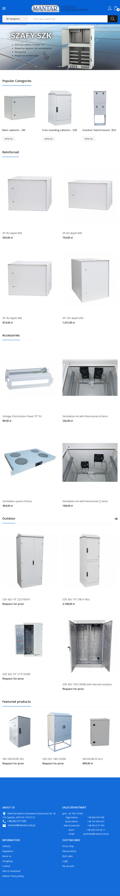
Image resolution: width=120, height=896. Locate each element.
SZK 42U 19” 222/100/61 (16, 599)
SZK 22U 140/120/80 (54, 759)
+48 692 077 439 (16, 821)
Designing (7, 861)
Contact (6, 866)
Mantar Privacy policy (13, 876)
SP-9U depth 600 (12, 233)
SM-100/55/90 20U (13, 759)
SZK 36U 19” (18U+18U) (76, 599)
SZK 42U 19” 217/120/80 (16, 674)
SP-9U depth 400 (12, 318)
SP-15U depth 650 (72, 318)
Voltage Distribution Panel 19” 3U (22, 416)
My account (68, 866)
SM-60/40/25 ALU (93, 759)
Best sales (67, 856)
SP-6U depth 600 (72, 233)
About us (6, 856)
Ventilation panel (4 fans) (17, 501)
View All (9, 138)
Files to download (11, 871)
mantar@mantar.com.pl (21, 825)
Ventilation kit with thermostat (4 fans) (85, 416)
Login (65, 861)
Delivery (6, 846)
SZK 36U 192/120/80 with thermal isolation (87, 684)
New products (69, 851)
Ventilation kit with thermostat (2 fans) (85, 501)
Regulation (7, 851)
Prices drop (68, 846)
